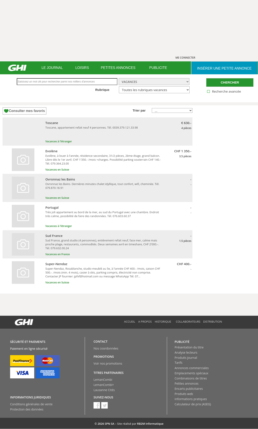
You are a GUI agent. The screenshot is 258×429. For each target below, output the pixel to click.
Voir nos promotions (108, 363)
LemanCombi (103, 380)
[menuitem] (52, 67)
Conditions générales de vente (31, 404)
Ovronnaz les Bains (60, 179)
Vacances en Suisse (57, 169)
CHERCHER (230, 82)
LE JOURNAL (52, 68)
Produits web (184, 394)
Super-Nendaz (56, 264)
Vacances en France (57, 254)
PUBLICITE (158, 68)
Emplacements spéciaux (191, 373)
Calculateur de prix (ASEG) (193, 404)
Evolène (51, 151)
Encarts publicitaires (189, 389)
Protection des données (26, 409)
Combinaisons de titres (191, 378)
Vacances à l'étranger (58, 141)
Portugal (52, 207)
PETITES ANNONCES (118, 68)
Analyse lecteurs (186, 352)
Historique (163, 321)
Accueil (129, 321)
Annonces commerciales (192, 368)
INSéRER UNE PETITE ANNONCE (224, 68)
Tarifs (178, 363)
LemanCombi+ (104, 385)
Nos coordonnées (106, 348)
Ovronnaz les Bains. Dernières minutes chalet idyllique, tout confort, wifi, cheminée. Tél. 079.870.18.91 (102, 186)
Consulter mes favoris (27, 111)
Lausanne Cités (104, 390)
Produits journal (186, 358)
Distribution (212, 321)
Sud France (54, 235)
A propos (145, 321)
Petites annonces (186, 383)
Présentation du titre (189, 347)
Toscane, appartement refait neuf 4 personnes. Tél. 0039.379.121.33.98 (91, 127)
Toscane (51, 123)
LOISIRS (82, 68)
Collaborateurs (188, 321)
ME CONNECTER (185, 57)
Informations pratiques (191, 399)
